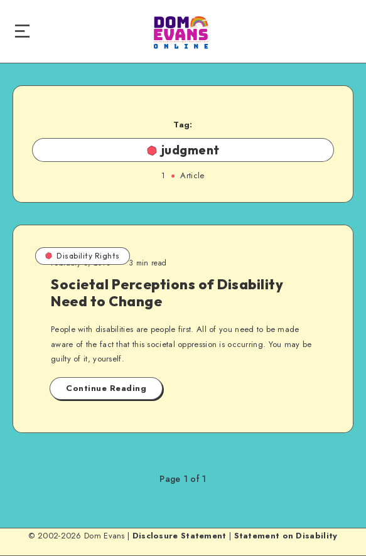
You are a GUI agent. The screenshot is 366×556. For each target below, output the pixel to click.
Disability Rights (82, 255)
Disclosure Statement (179, 536)
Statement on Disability (286, 536)
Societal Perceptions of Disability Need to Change (167, 292)
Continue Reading (106, 388)
